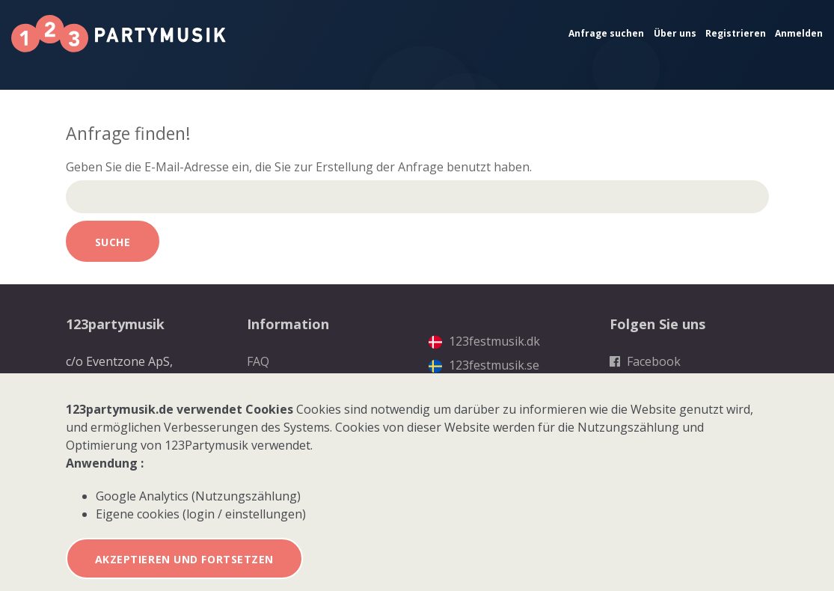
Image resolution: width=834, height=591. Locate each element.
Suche (113, 242)
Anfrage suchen (606, 33)
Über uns (675, 33)
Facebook (645, 361)
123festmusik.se (484, 365)
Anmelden (799, 33)
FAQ (258, 361)
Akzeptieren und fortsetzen (185, 559)
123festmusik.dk (484, 341)
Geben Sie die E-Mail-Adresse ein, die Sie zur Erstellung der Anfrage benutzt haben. (299, 167)
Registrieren (735, 33)
